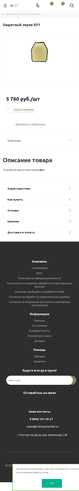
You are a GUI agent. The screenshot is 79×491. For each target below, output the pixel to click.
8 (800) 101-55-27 (41, 419)
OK (51, 483)
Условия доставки (39, 335)
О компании (39, 267)
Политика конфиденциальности (39, 278)
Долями (39, 340)
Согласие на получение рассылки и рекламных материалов (39, 303)
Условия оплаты (39, 330)
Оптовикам (39, 325)
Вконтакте (29, 401)
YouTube (47, 401)
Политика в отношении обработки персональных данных (39, 285)
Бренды (39, 356)
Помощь (39, 320)
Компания (39, 261)
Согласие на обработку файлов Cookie (39, 291)
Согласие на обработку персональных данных (39, 296)
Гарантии (39, 361)
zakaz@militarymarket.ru (42, 426)
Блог (39, 273)
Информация (39, 314)
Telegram (38, 401)
